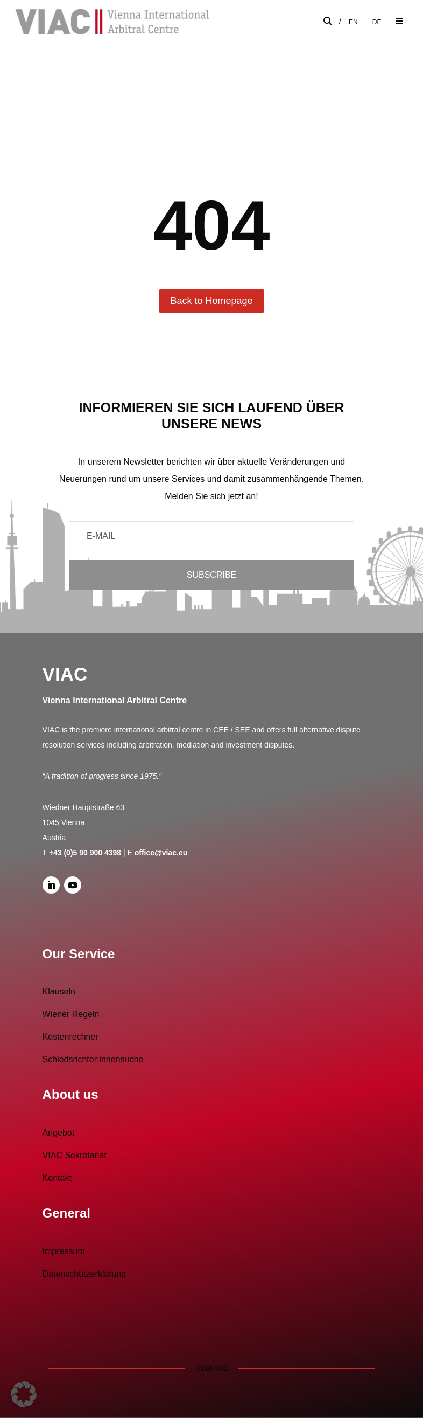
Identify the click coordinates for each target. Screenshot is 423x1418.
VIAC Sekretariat (75, 1155)
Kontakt (57, 1177)
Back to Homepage (211, 300)
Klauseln (59, 991)
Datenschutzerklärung (84, 1273)
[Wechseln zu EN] (353, 21)
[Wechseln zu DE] (377, 21)
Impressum (64, 1251)
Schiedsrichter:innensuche (93, 1059)
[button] (23, 1394)
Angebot (59, 1132)
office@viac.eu (161, 852)
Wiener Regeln (71, 1014)
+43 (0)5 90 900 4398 (85, 852)
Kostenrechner (70, 1036)
